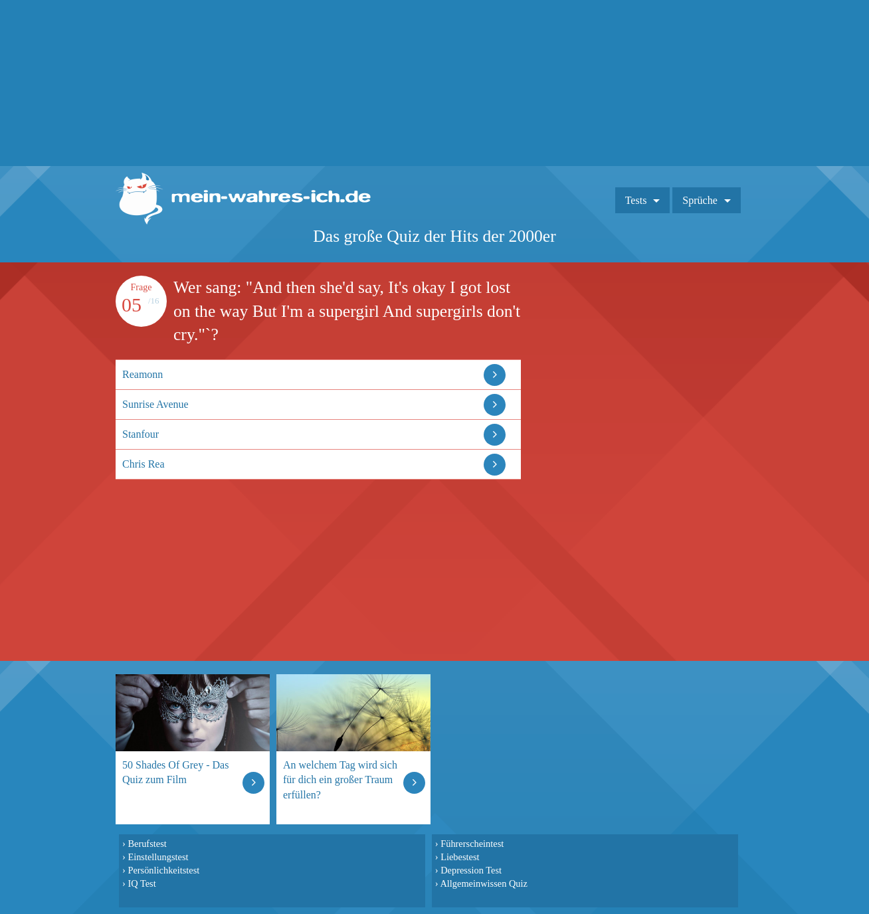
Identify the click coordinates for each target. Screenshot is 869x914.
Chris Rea (143, 464)
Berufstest (147, 843)
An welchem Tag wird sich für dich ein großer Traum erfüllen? (340, 779)
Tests (636, 200)
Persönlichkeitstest (163, 870)
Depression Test (471, 870)
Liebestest (459, 857)
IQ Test (141, 883)
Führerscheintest (472, 843)
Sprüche (699, 200)
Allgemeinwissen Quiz (484, 883)
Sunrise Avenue (155, 404)
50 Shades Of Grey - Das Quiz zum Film (175, 772)
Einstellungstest (158, 857)
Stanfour (140, 434)
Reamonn (142, 374)
